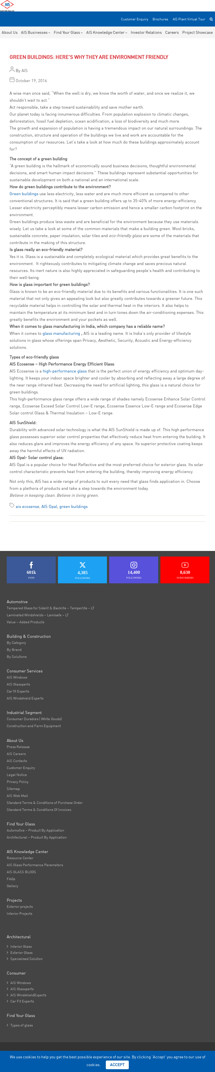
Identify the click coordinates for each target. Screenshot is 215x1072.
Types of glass (20, 1025)
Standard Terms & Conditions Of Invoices (39, 809)
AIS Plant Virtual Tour (189, 19)
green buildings (73, 506)
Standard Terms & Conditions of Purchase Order (45, 802)
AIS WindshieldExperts (26, 995)
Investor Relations (146, 32)
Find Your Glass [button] (68, 32)
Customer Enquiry (134, 19)
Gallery (12, 886)
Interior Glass (19, 946)
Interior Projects (19, 913)
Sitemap (13, 788)
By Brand (14, 649)
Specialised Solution (25, 958)
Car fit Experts (18, 691)
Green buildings (24, 193)
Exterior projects (20, 906)
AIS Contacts (17, 760)
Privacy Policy (18, 781)
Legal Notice (17, 774)
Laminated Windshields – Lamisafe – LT (38, 615)
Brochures (160, 19)
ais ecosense (27, 506)
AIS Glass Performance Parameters (35, 865)
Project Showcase (197, 32)
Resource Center (20, 858)
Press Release (18, 746)
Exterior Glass (19, 952)
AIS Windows (17, 677)
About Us (10, 32)
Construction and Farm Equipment (34, 726)
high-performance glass (65, 371)
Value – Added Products (25, 622)
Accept (117, 1064)
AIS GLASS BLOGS (21, 872)
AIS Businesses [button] (35, 32)
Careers (172, 32)
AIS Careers (16, 753)
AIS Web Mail (17, 795)
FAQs (11, 879)
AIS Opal (49, 506)
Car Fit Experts (20, 1001)
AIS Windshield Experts (25, 698)
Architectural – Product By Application (37, 837)
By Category (16, 642)
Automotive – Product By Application (35, 830)
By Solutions (17, 656)
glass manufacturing (62, 333)
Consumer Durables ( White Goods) (34, 719)
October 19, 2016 (31, 80)
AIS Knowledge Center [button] (106, 32)
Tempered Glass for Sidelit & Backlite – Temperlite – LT (50, 608)
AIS (25, 70)
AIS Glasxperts (18, 684)
